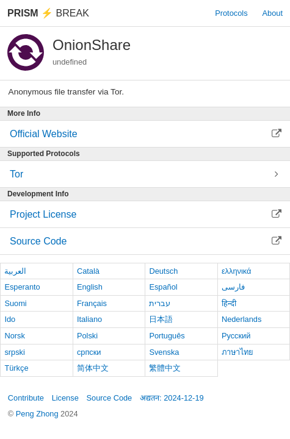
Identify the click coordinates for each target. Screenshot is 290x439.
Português (166, 335)
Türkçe (16, 368)
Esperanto (22, 286)
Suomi (15, 303)
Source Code (109, 397)
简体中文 (93, 368)
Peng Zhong (38, 413)
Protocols (231, 13)
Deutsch (163, 271)
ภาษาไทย (237, 352)
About (273, 13)
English (90, 286)
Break (48, 13)
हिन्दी (229, 303)
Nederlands (241, 319)
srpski (14, 352)
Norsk (14, 335)
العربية (15, 271)
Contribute (26, 397)
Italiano (89, 319)
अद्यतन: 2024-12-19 (172, 397)
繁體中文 (165, 368)
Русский (236, 335)
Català (88, 271)
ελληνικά (237, 271)
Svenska (164, 352)
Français (92, 303)
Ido (9, 319)
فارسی (233, 286)
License (65, 397)
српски (89, 352)
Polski (87, 335)
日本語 (161, 319)
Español (163, 286)
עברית (159, 303)
